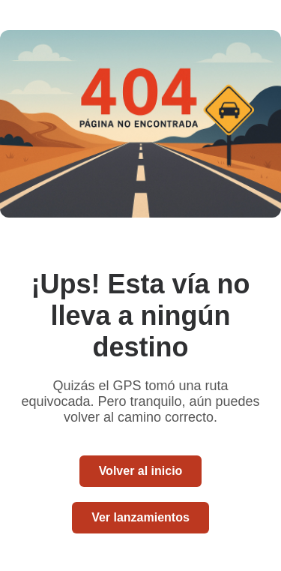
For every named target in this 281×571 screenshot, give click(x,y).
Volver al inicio (141, 470)
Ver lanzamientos (140, 517)
